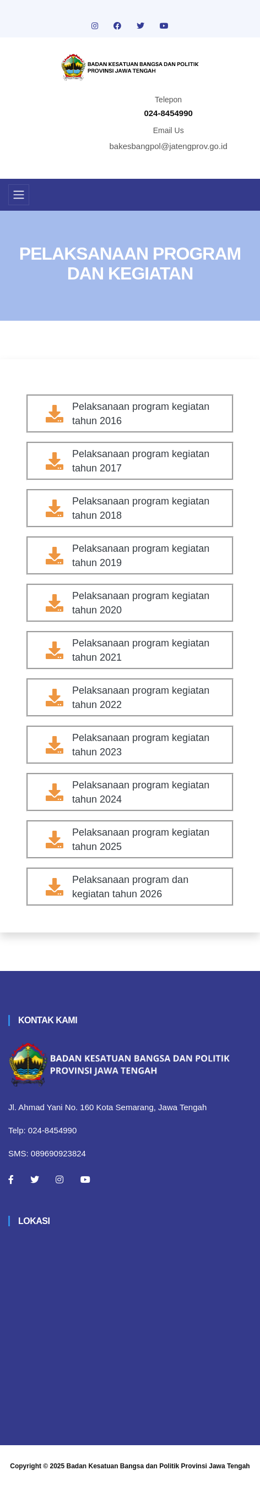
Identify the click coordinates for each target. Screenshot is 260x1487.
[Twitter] (34, 1179)
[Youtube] (85, 1179)
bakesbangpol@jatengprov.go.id (169, 146)
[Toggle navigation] (18, 194)
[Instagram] (59, 1179)
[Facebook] (11, 1179)
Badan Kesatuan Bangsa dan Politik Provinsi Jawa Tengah (158, 1466)
